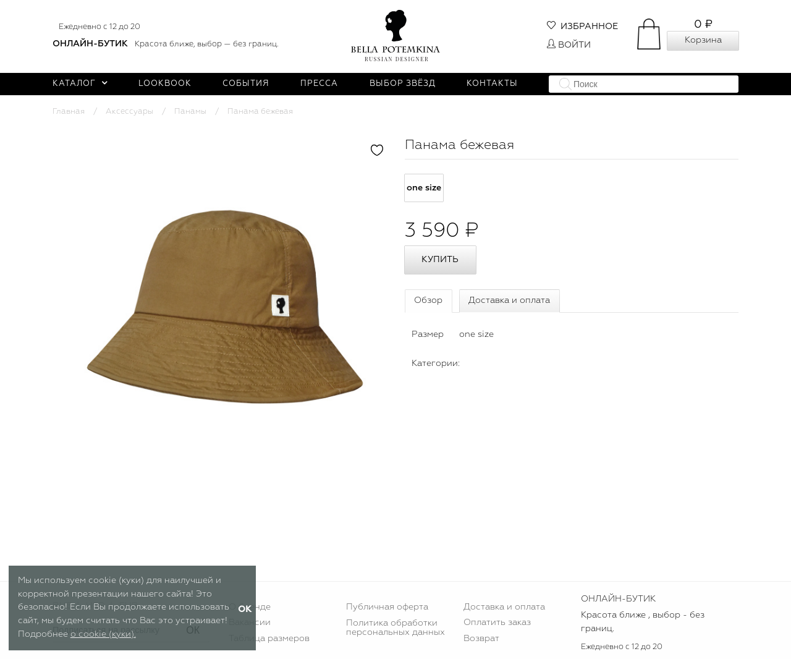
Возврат (481, 638)
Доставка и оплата (509, 300)
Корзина (703, 40)
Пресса (319, 84)
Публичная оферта (387, 607)
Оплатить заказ (497, 622)
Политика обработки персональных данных (395, 627)
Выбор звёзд (403, 84)
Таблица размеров (269, 638)
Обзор (428, 300)
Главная (69, 112)
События (245, 84)
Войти (569, 45)
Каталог (80, 84)
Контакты (492, 84)
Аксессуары (129, 112)
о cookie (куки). (103, 634)
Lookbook (165, 84)
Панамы (190, 112)
